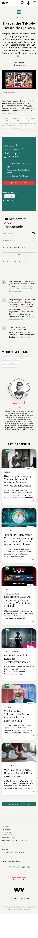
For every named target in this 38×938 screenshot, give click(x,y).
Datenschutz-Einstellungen (15, 841)
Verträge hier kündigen (13, 852)
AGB (3, 843)
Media (17, 362)
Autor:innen (7, 835)
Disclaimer (7, 832)
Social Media (9, 366)
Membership (21, 358)
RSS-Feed (6, 846)
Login (19, 254)
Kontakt (5, 826)
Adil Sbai (21, 63)
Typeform (9, 196)
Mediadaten (7, 849)
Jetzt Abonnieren (19, 867)
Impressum (7, 829)
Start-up (7, 358)
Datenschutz (8, 838)
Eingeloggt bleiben (17, 261)
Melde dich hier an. (23, 337)
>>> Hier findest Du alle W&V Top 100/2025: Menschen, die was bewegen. (22, 288)
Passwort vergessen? (14, 247)
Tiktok (6, 362)
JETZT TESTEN (19, 182)
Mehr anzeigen (19, 804)
